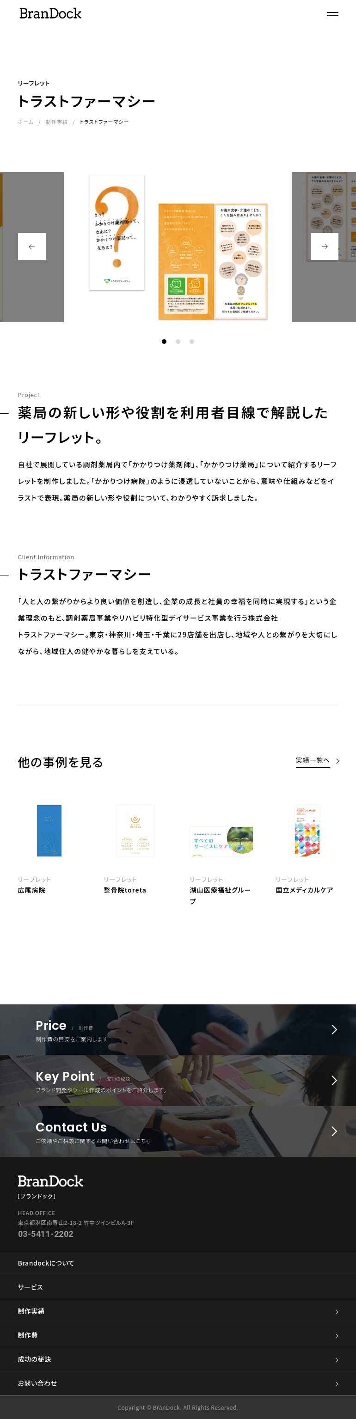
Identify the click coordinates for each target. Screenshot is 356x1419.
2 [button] (178, 341)
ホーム (26, 121)
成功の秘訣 (178, 1359)
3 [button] (192, 341)
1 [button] (164, 341)
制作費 (178, 1335)
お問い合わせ (178, 1383)
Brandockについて (46, 1262)
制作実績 (57, 121)
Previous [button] (32, 247)
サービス (30, 1286)
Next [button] (324, 247)
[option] (221, 853)
